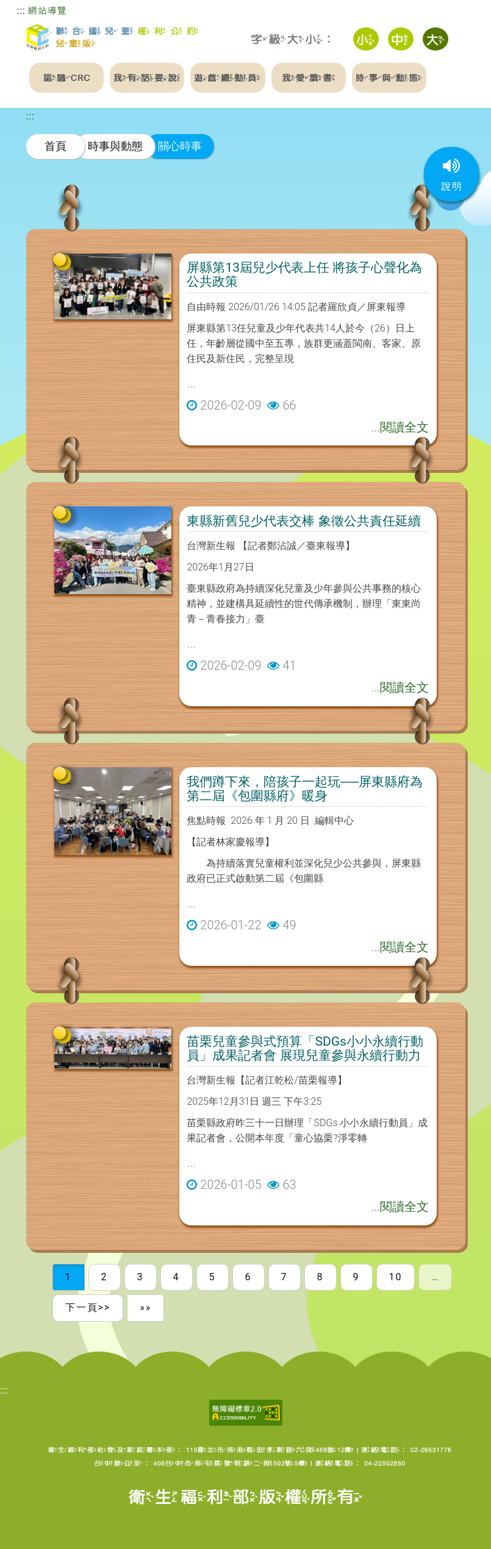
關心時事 (180, 146)
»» (145, 1307)
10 (396, 1277)
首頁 (55, 146)
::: (21, 10)
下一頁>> (88, 1307)
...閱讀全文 (400, 427)
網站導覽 (46, 10)
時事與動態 (115, 146)
